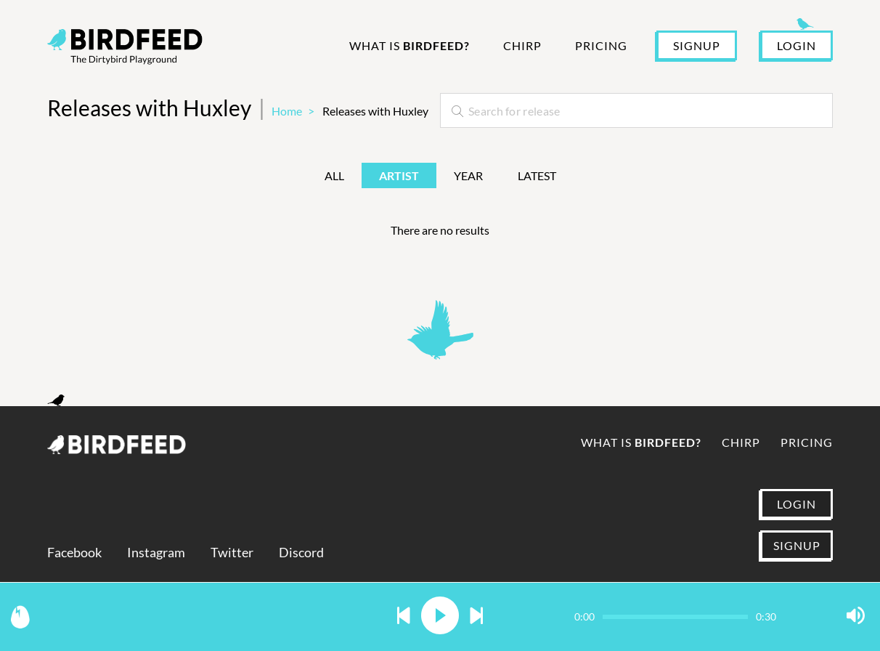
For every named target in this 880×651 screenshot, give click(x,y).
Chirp (522, 45)
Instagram (156, 552)
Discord (301, 552)
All (334, 175)
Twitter (232, 552)
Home (287, 111)
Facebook (74, 552)
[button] (404, 616)
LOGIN (796, 45)
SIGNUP (696, 45)
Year (468, 175)
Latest (537, 175)
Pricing (601, 45)
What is (409, 45)
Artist (399, 175)
